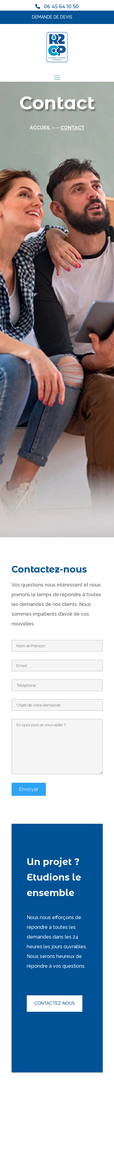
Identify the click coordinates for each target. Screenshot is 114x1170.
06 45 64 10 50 (59, 6)
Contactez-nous (54, 1003)
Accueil (40, 128)
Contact (72, 128)
